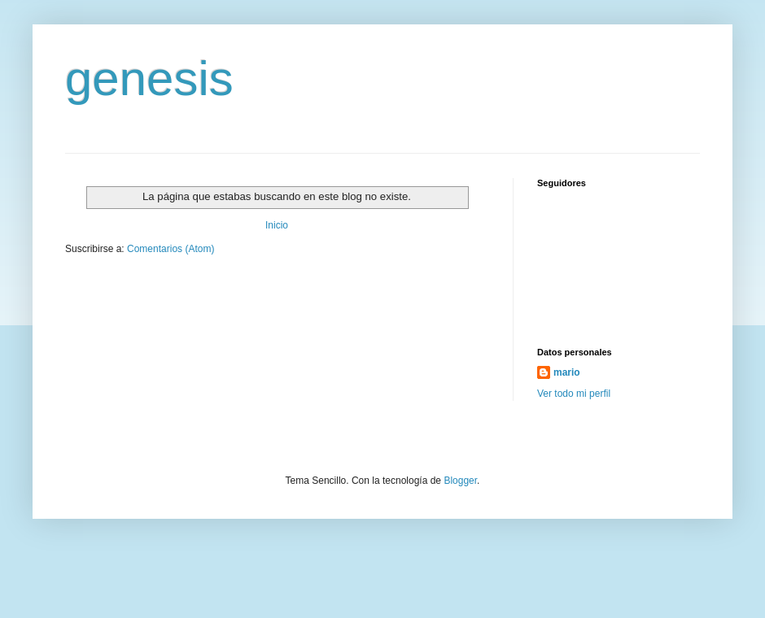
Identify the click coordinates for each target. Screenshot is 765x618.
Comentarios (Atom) (170, 249)
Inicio (276, 225)
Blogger (460, 480)
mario (566, 372)
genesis (149, 78)
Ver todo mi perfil (573, 393)
